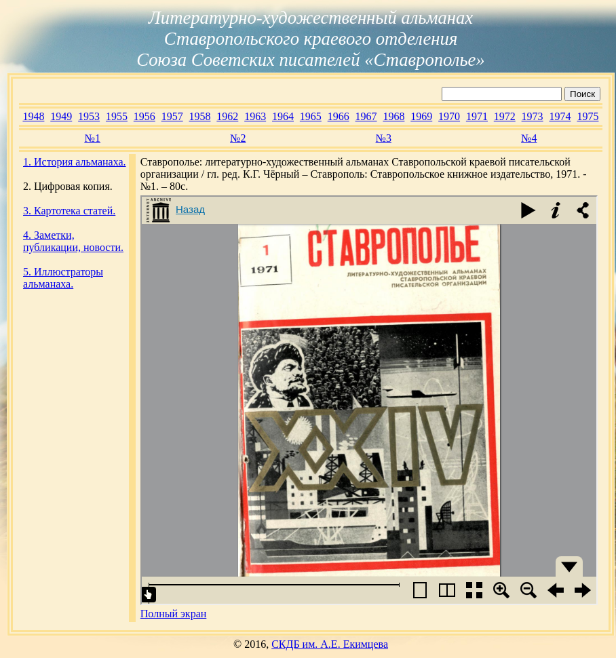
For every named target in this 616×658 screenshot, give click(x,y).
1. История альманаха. (74, 162)
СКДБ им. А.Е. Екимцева (329, 644)
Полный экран (173, 613)
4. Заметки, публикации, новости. (73, 241)
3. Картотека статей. (69, 210)
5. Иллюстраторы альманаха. (63, 278)
